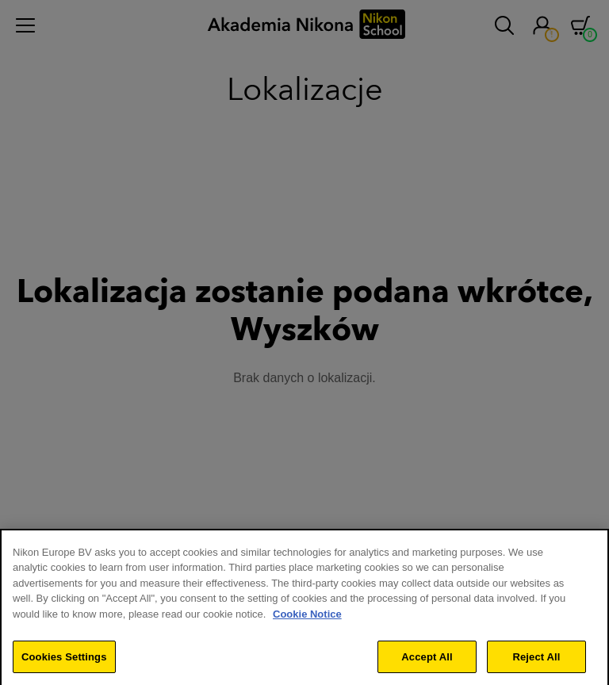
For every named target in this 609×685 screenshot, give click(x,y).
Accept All (426, 662)
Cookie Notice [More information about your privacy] (307, 620)
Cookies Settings (64, 662)
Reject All (536, 662)
